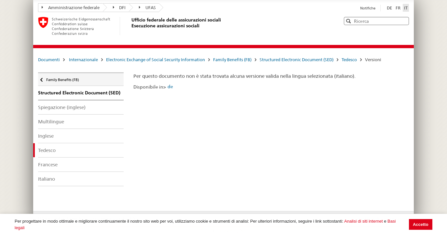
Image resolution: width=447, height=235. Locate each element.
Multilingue (51, 121)
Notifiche (367, 8)
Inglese (46, 136)
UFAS (147, 7)
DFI (119, 7)
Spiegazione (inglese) (62, 107)
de (170, 86)
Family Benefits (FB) (232, 59)
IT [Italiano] (406, 7)
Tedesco (349, 59)
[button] (403, 20)
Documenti (49, 59)
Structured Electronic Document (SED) (296, 59)
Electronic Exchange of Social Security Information (155, 59)
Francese (48, 164)
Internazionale (83, 59)
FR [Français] (398, 7)
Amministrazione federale (71, 7)
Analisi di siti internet (363, 221)
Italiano (46, 179)
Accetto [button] (420, 224)
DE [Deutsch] (390, 7)
